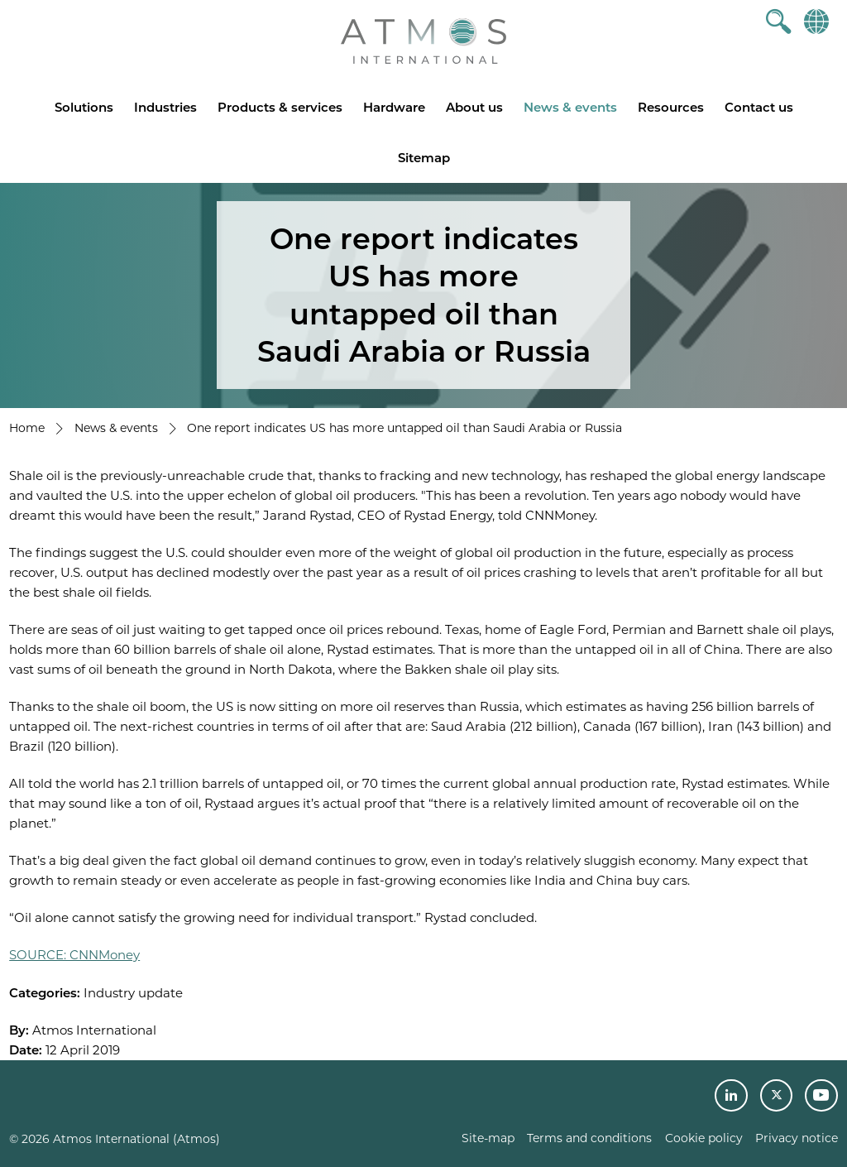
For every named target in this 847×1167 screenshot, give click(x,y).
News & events (570, 107)
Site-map (488, 1138)
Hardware (394, 107)
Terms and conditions (589, 1138)
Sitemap (424, 158)
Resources (671, 107)
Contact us (759, 107)
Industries (165, 107)
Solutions (84, 107)
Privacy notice (796, 1138)
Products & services (280, 107)
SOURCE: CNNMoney (74, 955)
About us (474, 107)
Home (27, 427)
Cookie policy (704, 1138)
